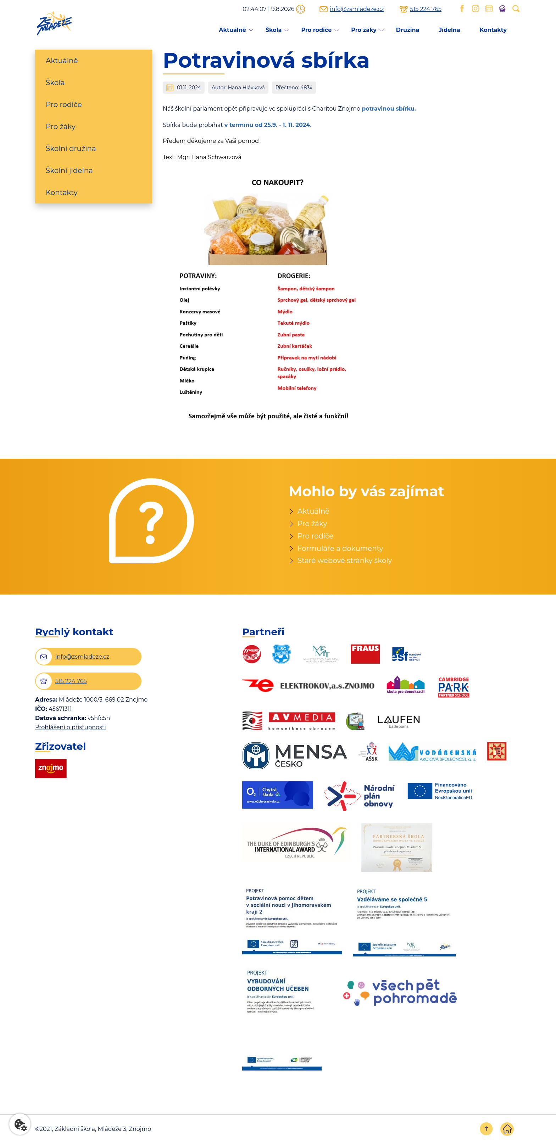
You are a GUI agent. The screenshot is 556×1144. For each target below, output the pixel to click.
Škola (274, 30)
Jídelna (449, 30)
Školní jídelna (69, 170)
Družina (407, 30)
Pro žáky (364, 30)
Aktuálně (232, 30)
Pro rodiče (316, 30)
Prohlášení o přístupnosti (70, 728)
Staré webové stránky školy (345, 561)
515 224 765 (425, 9)
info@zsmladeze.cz (357, 9)
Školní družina (71, 148)
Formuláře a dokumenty (341, 548)
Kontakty (493, 30)
